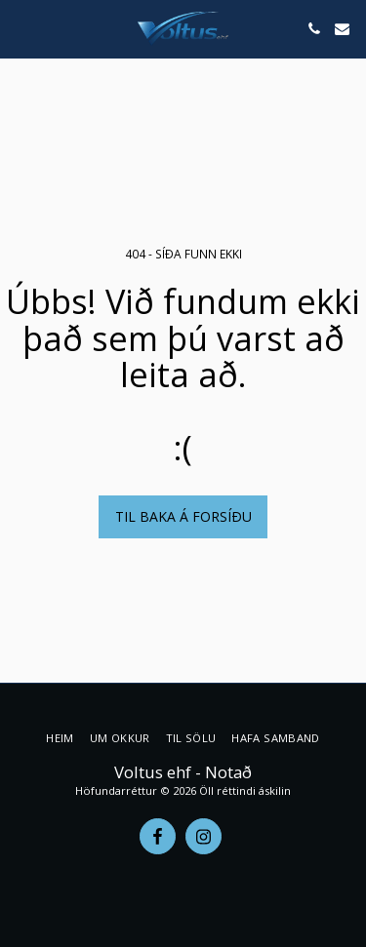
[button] (21, 28)
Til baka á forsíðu (183, 516)
